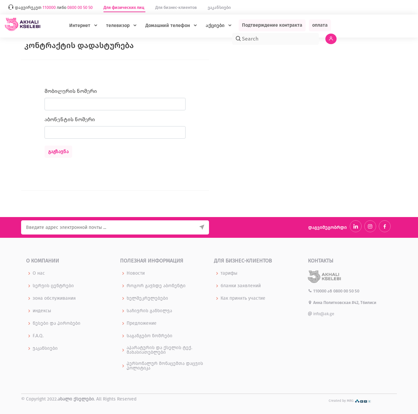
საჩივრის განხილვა (149, 311)
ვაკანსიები (219, 7)
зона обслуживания (54, 298)
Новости (136, 273)
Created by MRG (350, 401)
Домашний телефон (168, 25)
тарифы (229, 273)
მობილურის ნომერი (71, 91)
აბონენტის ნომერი (70, 119)
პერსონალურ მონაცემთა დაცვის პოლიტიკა (165, 366)
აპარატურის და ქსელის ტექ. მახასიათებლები (159, 350)
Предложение (142, 323)
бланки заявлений (241, 286)
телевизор (118, 25)
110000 (317, 291)
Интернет (80, 25)
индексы (42, 311)
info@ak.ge (321, 313)
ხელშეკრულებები (147, 298)
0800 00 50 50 (346, 291)
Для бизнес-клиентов (176, 7)
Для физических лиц (124, 7)
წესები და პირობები (56, 323)
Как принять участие (243, 298)
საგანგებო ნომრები (149, 336)
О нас (39, 273)
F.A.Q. (38, 336)
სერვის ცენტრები (53, 286)
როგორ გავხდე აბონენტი (156, 286)
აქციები (216, 25)
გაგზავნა (58, 151)
